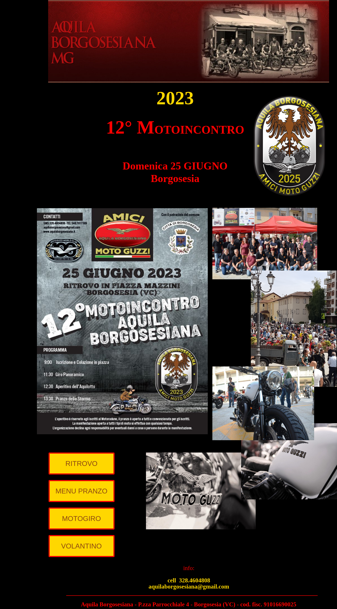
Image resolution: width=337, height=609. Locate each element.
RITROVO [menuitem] (82, 463)
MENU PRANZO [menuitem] (81, 491)
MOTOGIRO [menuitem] (81, 519)
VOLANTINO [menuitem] (81, 546)
